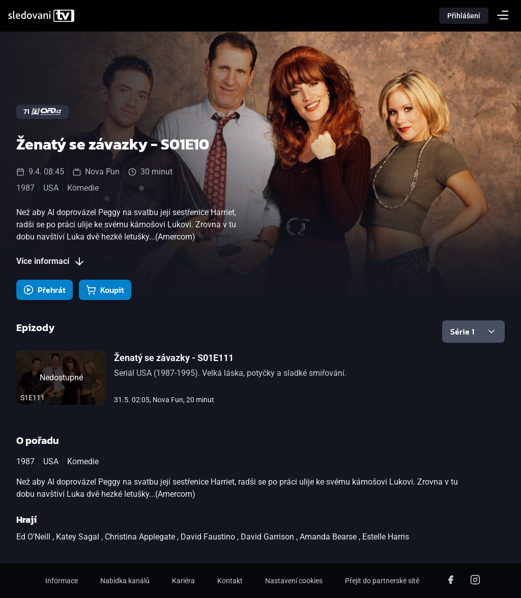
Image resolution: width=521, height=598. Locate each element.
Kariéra (183, 581)
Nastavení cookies (294, 581)
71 (42, 111)
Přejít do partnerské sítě (382, 581)
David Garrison (268, 537)
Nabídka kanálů (125, 581)
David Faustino (209, 537)
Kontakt (230, 581)
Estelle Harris (385, 537)
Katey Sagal (78, 537)
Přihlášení (463, 16)
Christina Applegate (141, 537)
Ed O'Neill (34, 537)
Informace (61, 581)
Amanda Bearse (329, 537)
